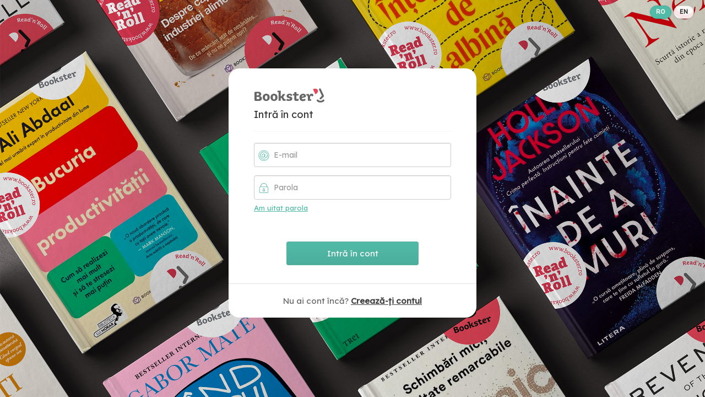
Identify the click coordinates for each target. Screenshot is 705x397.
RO (660, 11)
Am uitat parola (281, 207)
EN (684, 11)
